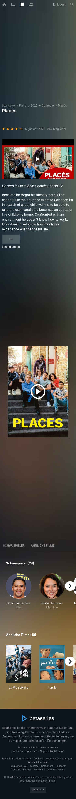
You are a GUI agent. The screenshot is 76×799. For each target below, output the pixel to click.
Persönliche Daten (37, 762)
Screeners (47, 765)
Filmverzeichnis (49, 747)
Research (61, 765)
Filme (22, 105)
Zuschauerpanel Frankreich (49, 769)
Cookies (38, 758)
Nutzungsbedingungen (59, 758)
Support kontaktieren (52, 751)
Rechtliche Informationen (16, 758)
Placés (62, 105)
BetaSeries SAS (18, 765)
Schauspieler (14, 545)
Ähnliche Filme (43, 545)
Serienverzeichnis (28, 747)
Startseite (8, 105)
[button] (18, 593)
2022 (34, 105)
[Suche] (72, 4)
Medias (34, 765)
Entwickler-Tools (21, 751)
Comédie (48, 105)
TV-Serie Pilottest (21, 769)
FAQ (35, 751)
